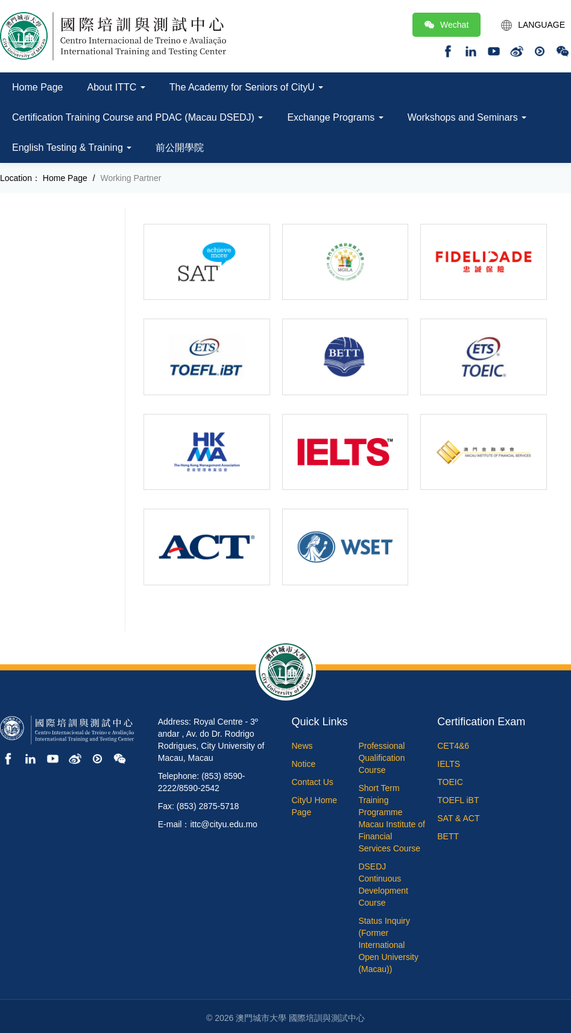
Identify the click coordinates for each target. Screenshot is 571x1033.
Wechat (446, 25)
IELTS (448, 764)
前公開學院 (180, 147)
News (302, 746)
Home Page (37, 87)
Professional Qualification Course (381, 758)
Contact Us (312, 782)
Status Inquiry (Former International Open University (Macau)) (388, 945)
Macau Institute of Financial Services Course (391, 836)
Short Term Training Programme (380, 800)
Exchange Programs (335, 117)
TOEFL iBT (458, 800)
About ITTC (116, 87)
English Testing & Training (71, 147)
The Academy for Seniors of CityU (246, 87)
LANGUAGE (533, 25)
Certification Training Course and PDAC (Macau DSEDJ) (137, 117)
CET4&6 (453, 746)
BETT (448, 836)
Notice (304, 764)
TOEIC (450, 782)
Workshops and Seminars (467, 117)
